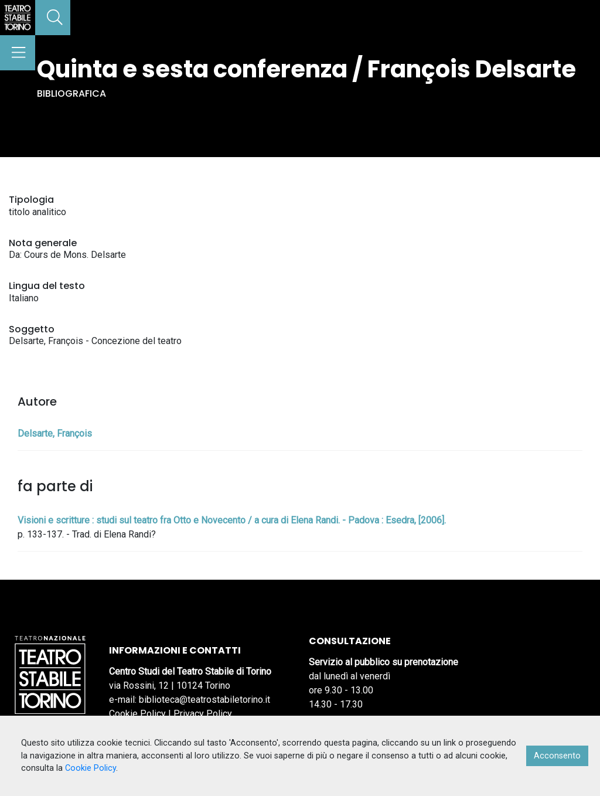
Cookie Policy (137, 713)
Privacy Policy (202, 713)
